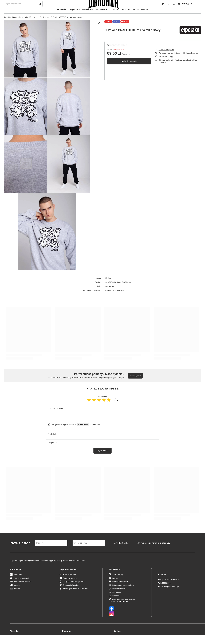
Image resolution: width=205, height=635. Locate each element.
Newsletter (116, 601)
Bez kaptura (44, 22)
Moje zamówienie (68, 575)
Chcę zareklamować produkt (73, 587)
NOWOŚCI (62, 15)
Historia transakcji (118, 594)
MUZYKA (126, 15)
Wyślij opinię (102, 456)
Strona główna (17, 22)
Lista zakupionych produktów (123, 590)
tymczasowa (109, 291)
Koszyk (115, 583)
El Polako (108, 283)
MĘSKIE (74, 15)
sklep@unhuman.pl (168, 586)
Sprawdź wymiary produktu (117, 50)
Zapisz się (121, 548)
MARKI (116, 15)
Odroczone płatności (166, 65)
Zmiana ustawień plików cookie (123, 604)
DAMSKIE (87, 15)
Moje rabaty (116, 597)
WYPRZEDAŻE (140, 15)
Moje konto (114, 575)
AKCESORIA (102, 15)
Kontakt (162, 575)
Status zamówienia (70, 580)
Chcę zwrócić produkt (71, 590)
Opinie (117, 620)
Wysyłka (14, 620)
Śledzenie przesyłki (70, 583)
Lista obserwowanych (120, 587)
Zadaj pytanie (135, 381)
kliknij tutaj (166, 548)
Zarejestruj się (117, 580)
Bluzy (36, 22)
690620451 (164, 583)
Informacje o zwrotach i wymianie (75, 594)
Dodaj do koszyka (129, 66)
